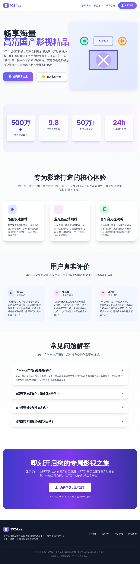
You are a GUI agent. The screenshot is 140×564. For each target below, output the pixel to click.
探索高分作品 (51, 76)
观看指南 (110, 5)
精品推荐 (98, 5)
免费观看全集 (18, 76)
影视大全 (86, 5)
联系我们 (106, 533)
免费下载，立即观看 (70, 487)
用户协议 (119, 533)
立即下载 (127, 5)
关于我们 (93, 533)
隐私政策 (132, 533)
